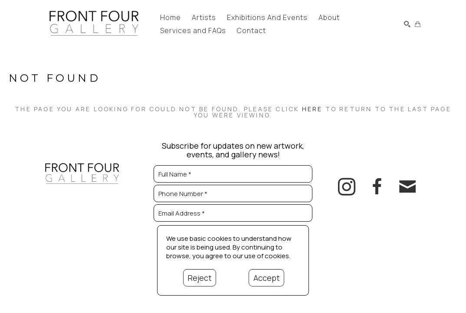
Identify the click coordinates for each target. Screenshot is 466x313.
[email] (407, 187)
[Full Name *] (233, 174)
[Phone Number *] (233, 193)
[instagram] (346, 187)
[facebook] (377, 187)
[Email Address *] (233, 213)
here (312, 109)
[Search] (407, 24)
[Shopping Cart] (417, 24)
